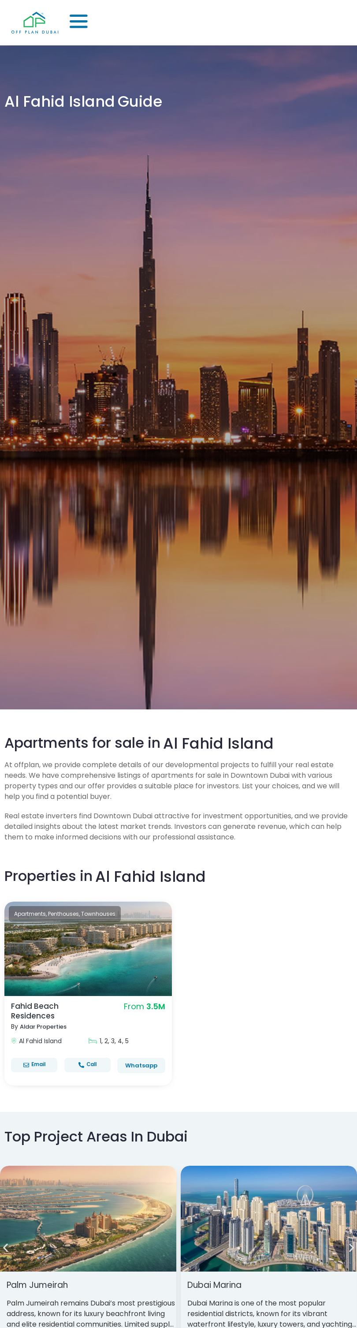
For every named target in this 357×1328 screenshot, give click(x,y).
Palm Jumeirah (40, 1285)
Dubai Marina (217, 1285)
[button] (5, 1247)
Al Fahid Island (40, 1041)
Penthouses (63, 914)
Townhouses (98, 914)
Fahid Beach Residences (35, 1010)
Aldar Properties (46, 1026)
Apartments (30, 914)
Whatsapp (141, 1065)
